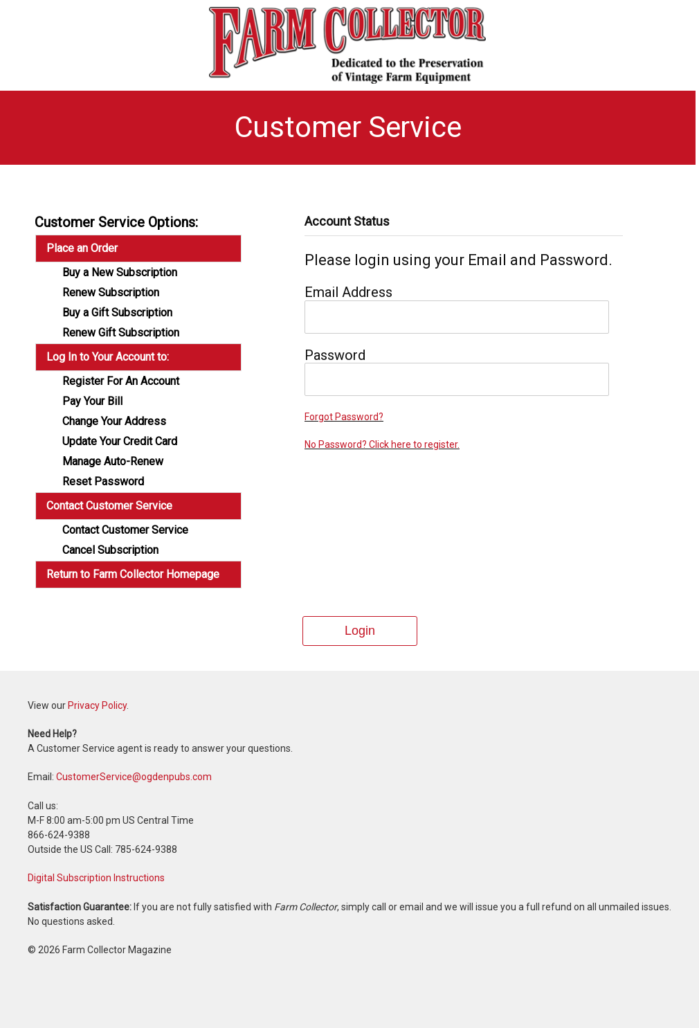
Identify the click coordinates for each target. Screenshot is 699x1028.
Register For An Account (120, 381)
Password (335, 355)
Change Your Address (114, 421)
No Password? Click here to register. (382, 444)
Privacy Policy (97, 705)
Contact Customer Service (125, 530)
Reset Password (103, 482)
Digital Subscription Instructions (96, 877)
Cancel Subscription (110, 550)
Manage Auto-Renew (112, 462)
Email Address (348, 292)
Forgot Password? (344, 416)
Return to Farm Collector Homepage (132, 574)
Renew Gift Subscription (120, 333)
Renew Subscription (110, 293)
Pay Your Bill (92, 401)
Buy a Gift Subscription (117, 313)
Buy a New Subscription (119, 273)
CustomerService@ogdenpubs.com (134, 776)
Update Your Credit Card (119, 441)
